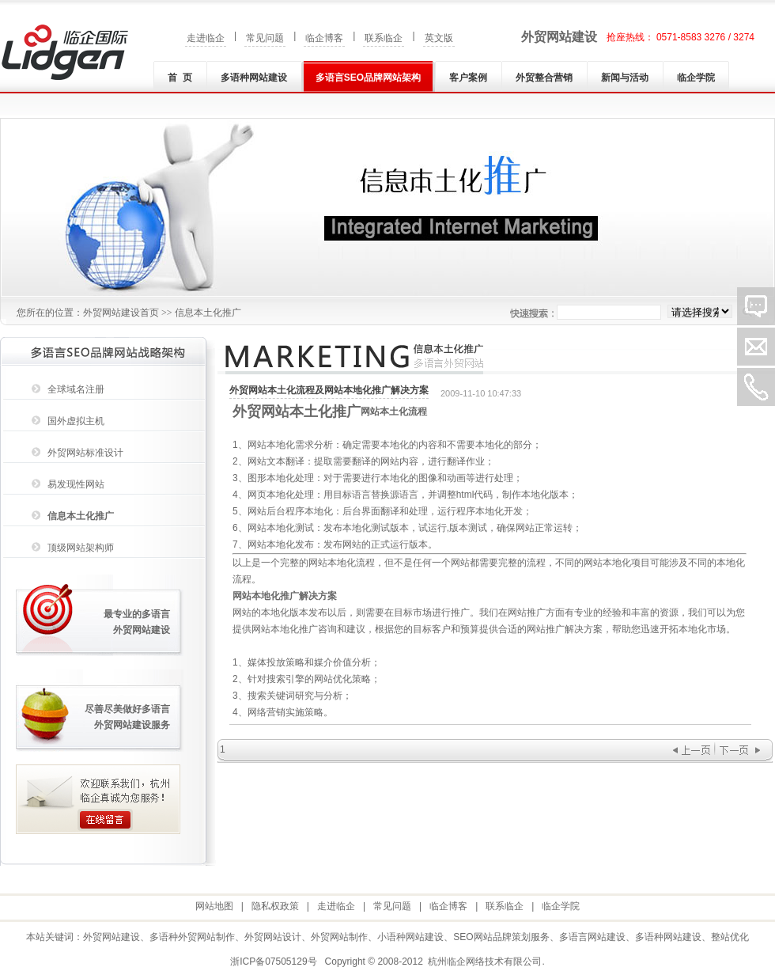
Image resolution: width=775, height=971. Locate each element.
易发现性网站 (75, 484)
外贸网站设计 (272, 937)
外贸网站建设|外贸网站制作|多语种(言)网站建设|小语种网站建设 (65, 52)
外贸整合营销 (544, 77)
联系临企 (384, 38)
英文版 (439, 38)
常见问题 (265, 38)
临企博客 (324, 38)
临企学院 (696, 77)
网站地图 (214, 906)
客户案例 (468, 77)
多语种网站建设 (254, 77)
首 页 (180, 77)
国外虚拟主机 (75, 421)
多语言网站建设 (592, 937)
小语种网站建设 (410, 937)
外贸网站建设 (559, 37)
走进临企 (206, 38)
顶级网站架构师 (80, 547)
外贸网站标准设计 (85, 452)
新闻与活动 (624, 77)
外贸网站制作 (339, 937)
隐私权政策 (275, 906)
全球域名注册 (75, 389)
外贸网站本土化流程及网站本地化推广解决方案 (329, 390)
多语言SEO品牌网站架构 (368, 77)
